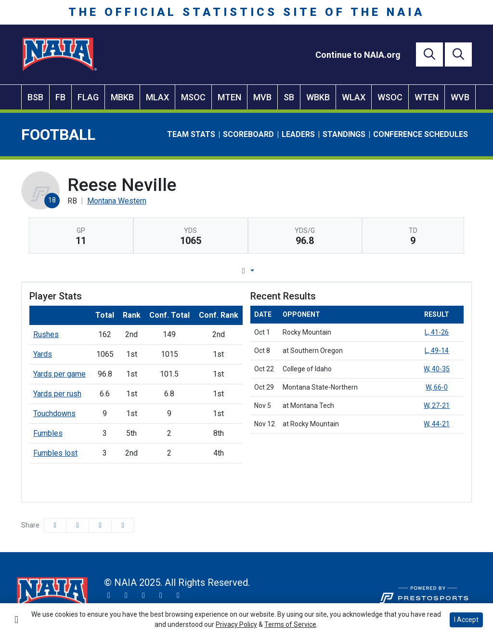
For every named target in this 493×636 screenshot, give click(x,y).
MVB (262, 97)
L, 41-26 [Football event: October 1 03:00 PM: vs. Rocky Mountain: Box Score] (437, 332)
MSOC (193, 97)
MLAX (157, 97)
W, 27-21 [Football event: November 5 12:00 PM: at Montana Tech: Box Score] (437, 405)
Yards (42, 354)
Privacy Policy (236, 624)
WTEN (427, 97)
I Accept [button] (466, 619)
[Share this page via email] (100, 525)
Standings (344, 134)
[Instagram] (126, 595)
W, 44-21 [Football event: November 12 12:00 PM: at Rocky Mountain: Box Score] (437, 424)
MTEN (229, 97)
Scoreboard (248, 134)
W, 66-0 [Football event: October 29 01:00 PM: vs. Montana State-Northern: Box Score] (437, 387)
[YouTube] (161, 595)
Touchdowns (54, 413)
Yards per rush (57, 393)
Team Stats (191, 134)
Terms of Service (290, 624)
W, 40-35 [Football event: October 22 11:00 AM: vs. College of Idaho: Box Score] (437, 369)
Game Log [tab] (222, 270)
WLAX (353, 97)
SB (289, 97)
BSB (35, 97)
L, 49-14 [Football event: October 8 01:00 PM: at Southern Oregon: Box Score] (437, 350)
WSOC (389, 97)
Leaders (298, 134)
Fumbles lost (55, 453)
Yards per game (59, 374)
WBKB (318, 97)
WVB (460, 97)
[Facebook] (143, 595)
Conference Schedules (420, 134)
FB (60, 97)
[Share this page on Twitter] (77, 525)
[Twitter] (109, 595)
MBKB (122, 97)
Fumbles (48, 433)
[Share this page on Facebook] (54, 525)
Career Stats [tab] (283, 270)
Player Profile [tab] (156, 270)
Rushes (46, 334)
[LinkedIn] (178, 595)
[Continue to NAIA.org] (358, 54)
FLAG (88, 97)
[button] (122, 525)
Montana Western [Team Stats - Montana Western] (116, 200)
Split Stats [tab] (344, 270)
